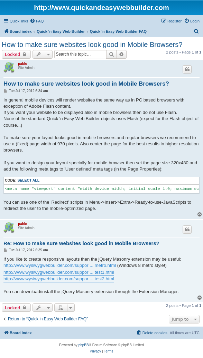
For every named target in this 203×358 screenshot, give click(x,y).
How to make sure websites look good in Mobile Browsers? (92, 44)
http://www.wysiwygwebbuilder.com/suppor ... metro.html (59, 265)
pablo (22, 64)
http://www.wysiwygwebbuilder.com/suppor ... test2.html (58, 278)
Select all (28, 180)
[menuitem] (37, 21)
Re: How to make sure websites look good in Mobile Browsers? (81, 243)
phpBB (84, 345)
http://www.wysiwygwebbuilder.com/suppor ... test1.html (58, 272)
